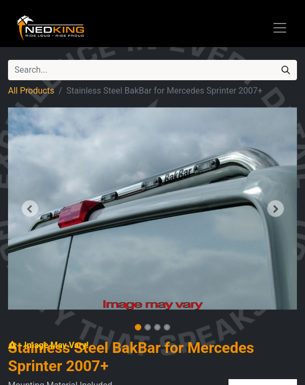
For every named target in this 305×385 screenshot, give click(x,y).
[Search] (285, 70)
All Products (31, 91)
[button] (29, 208)
